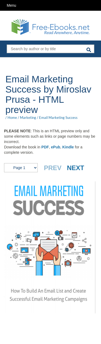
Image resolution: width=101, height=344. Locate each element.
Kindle (68, 147)
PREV (52, 167)
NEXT (75, 167)
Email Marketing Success (58, 117)
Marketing (28, 117)
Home (12, 117)
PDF (45, 147)
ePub (55, 147)
